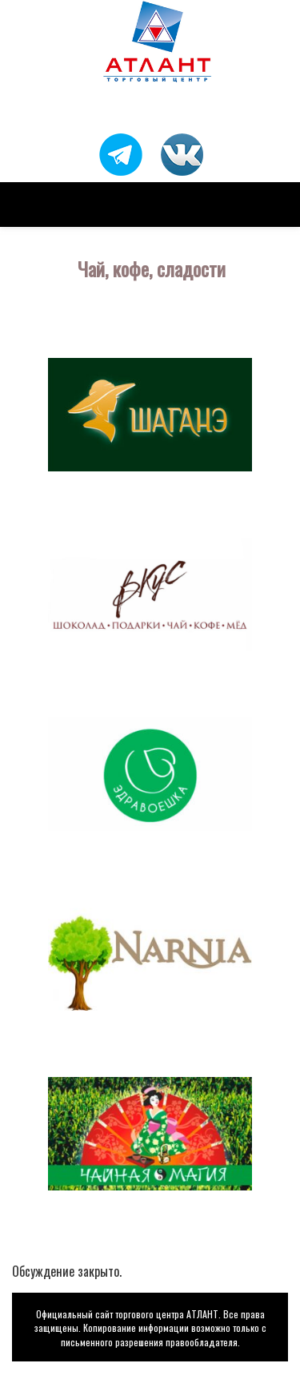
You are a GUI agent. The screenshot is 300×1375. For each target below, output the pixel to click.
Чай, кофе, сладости (152, 268)
